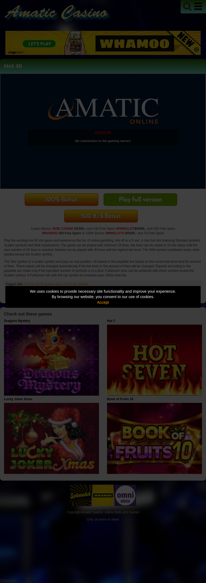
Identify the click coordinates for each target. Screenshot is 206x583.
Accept (103, 302)
